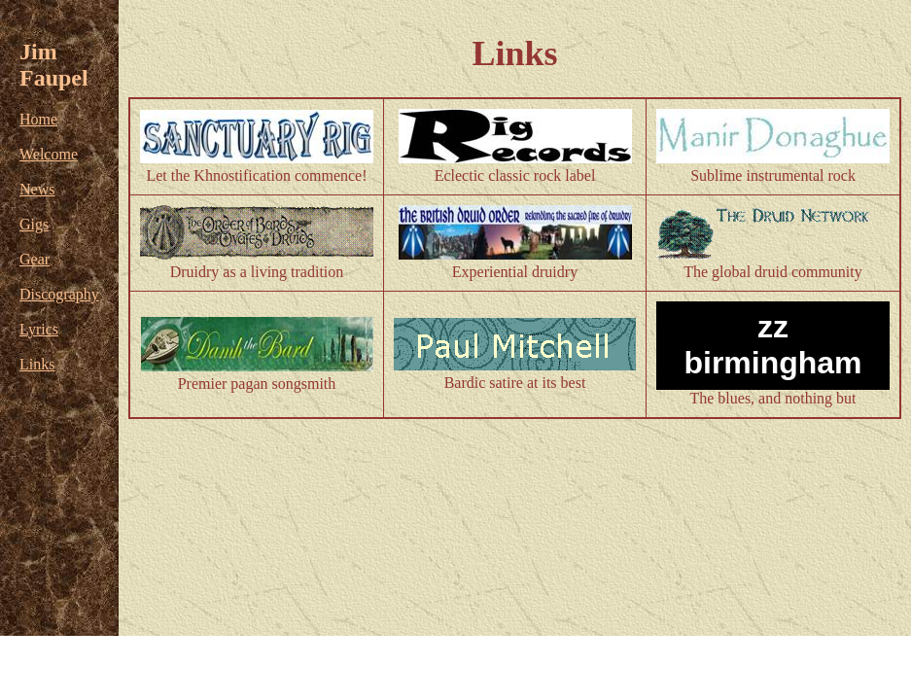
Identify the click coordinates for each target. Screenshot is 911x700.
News (36, 189)
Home (38, 119)
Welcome (48, 154)
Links (36, 364)
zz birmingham (772, 344)
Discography (59, 294)
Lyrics (38, 329)
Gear (34, 259)
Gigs (34, 224)
